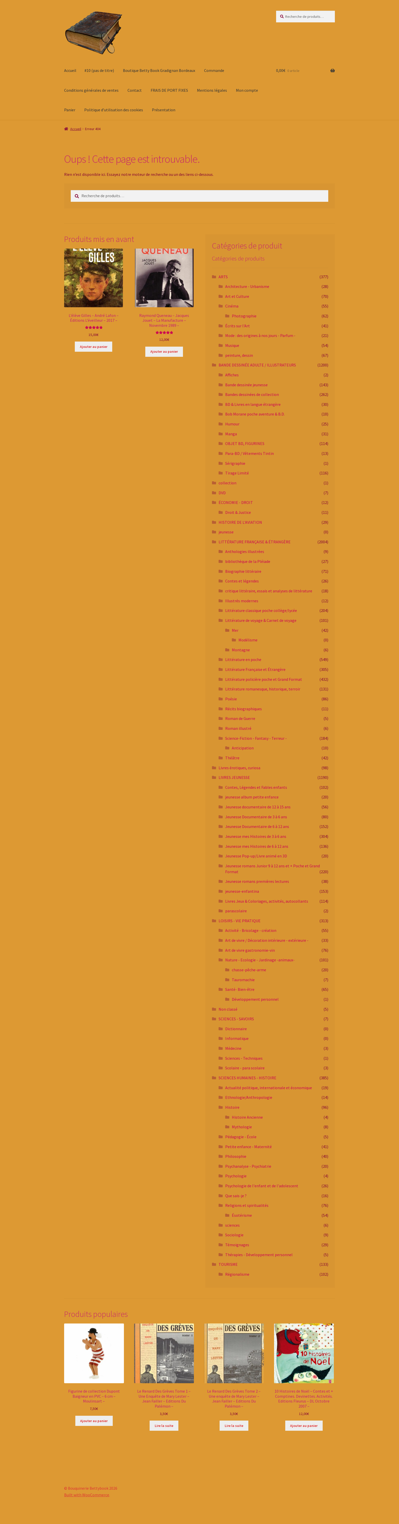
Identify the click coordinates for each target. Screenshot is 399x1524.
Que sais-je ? (236, 1195)
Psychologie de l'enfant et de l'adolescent (261, 1185)
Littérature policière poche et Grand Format (263, 679)
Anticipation (243, 747)
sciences (232, 1225)
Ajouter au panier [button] (93, 346)
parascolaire (236, 910)
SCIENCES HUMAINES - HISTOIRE (247, 1077)
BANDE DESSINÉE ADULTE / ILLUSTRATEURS (257, 364)
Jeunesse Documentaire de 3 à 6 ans (256, 816)
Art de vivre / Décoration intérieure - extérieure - (266, 940)
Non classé (228, 1009)
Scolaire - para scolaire (245, 1067)
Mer (235, 630)
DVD (222, 492)
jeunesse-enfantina (242, 891)
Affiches (232, 374)
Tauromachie (243, 979)
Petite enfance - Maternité (248, 1146)
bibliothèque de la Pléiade (247, 561)
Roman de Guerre (240, 718)
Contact (134, 90)
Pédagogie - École (240, 1136)
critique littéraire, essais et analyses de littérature (268, 590)
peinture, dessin (239, 355)
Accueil (70, 70)
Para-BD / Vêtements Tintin (249, 453)
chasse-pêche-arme (249, 969)
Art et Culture (237, 296)
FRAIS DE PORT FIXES (169, 90)
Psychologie (236, 1175)
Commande (214, 70)
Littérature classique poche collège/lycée (261, 610)
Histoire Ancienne (247, 1117)
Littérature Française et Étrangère (255, 669)
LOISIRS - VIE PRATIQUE (240, 920)
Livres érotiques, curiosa (239, 767)
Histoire (232, 1107)
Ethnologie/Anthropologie (248, 1097)
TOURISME (228, 1264)
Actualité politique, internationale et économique (268, 1087)
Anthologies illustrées (244, 551)
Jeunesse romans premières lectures (257, 881)
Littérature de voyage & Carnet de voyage (260, 620)
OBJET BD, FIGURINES (244, 443)
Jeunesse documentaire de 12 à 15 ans (258, 806)
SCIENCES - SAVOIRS (236, 1018)
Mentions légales (212, 90)
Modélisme (248, 639)
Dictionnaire (236, 1028)
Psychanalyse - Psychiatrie (248, 1166)
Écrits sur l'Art (237, 325)
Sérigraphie (235, 463)
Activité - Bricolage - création (250, 930)
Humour (232, 423)
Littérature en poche (243, 659)
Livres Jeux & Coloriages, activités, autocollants (266, 901)
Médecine (233, 1048)
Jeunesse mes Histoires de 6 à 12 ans (256, 846)
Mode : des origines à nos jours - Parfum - (260, 335)
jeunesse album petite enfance (252, 796)
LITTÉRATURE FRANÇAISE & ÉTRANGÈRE (255, 541)
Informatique (237, 1038)
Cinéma (231, 306)
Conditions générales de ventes (91, 90)
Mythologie (242, 1126)
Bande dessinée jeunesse (246, 384)
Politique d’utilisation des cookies (113, 109)
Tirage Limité (237, 472)
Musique (232, 345)
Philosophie (235, 1156)
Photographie (244, 315)
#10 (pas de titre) (99, 70)
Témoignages (237, 1244)
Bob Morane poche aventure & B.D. (255, 414)
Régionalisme (237, 1274)
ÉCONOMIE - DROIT (236, 502)
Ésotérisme (242, 1215)
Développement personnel (255, 999)
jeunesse (226, 531)
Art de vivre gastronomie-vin (250, 950)
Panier (69, 109)
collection (227, 482)
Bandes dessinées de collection (252, 394)
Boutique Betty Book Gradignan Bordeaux (159, 70)
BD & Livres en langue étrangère (253, 404)
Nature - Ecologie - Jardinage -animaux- (260, 959)
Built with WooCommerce (86, 1494)
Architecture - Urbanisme (247, 286)
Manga (231, 433)
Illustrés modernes (241, 600)
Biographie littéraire (243, 571)
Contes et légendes (242, 580)
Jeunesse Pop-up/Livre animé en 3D (256, 855)
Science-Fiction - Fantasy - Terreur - (256, 738)
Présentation (163, 109)
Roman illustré (238, 728)
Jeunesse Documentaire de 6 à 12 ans (257, 826)
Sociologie (234, 1234)
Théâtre (232, 757)
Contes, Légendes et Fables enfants (256, 787)
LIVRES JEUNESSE (234, 777)
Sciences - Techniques (244, 1058)
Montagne (241, 649)
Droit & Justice (238, 512)
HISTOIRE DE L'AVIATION (240, 522)
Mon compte (247, 90)
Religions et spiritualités (246, 1205)
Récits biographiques (243, 708)
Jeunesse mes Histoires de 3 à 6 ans (255, 836)
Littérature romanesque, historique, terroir (262, 688)
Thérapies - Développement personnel (259, 1254)
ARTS (223, 276)
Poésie (231, 698)
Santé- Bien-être (239, 989)
